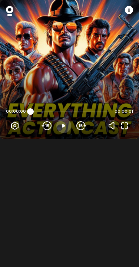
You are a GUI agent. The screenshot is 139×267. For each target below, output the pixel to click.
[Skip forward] (81, 125)
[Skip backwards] (47, 125)
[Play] (63, 125)
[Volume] (113, 125)
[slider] (30, 111)
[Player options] (15, 126)
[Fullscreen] (124, 125)
